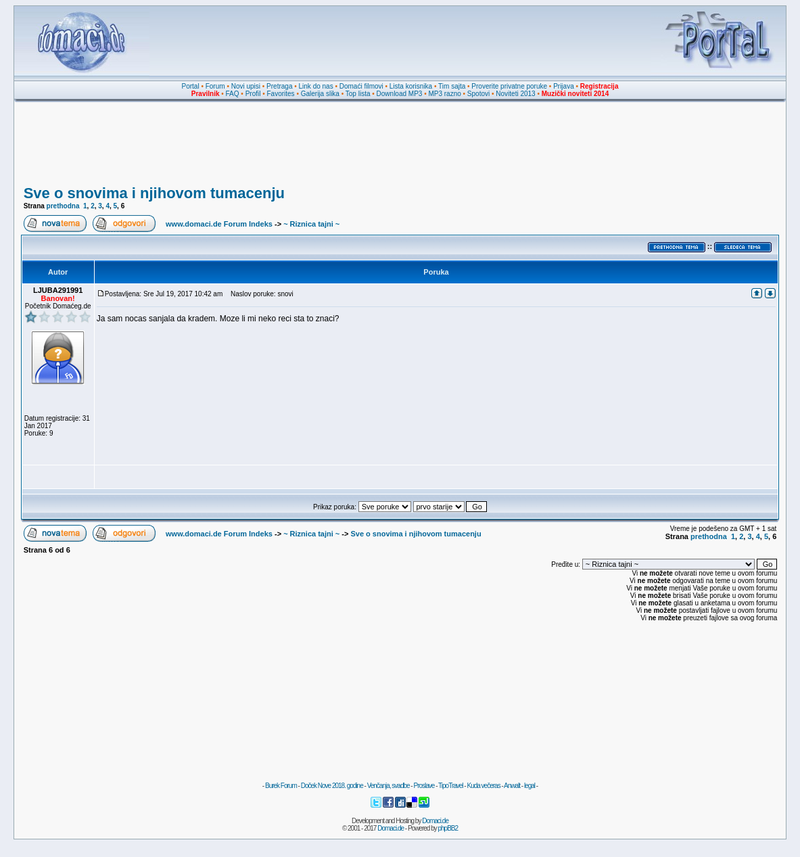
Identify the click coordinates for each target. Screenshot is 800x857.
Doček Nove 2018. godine (332, 785)
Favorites (280, 93)
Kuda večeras (483, 785)
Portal (190, 86)
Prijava (563, 86)
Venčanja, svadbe (388, 785)
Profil (253, 93)
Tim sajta (451, 86)
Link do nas (316, 86)
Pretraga (279, 86)
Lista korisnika (411, 86)
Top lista (358, 93)
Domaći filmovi (361, 86)
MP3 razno (444, 93)
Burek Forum (281, 785)
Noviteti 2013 (515, 93)
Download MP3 (400, 93)
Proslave (423, 785)
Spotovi (478, 93)
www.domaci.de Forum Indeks (219, 224)
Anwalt (512, 785)
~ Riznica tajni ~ (311, 224)
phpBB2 (448, 828)
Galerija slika (320, 93)
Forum (215, 86)
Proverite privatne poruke (509, 86)
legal (529, 785)
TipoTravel (450, 785)
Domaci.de (435, 821)
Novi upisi (245, 86)
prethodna (63, 206)
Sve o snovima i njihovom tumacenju (154, 193)
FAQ (232, 93)
